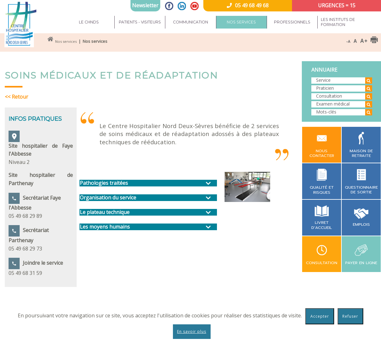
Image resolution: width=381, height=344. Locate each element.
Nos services (241, 22)
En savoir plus (191, 331)
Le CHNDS (89, 22)
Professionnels (292, 22)
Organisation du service (108, 197)
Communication (190, 22)
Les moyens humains (105, 227)
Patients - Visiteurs (140, 22)
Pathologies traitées (104, 183)
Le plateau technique (105, 212)
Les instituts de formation (338, 22)
